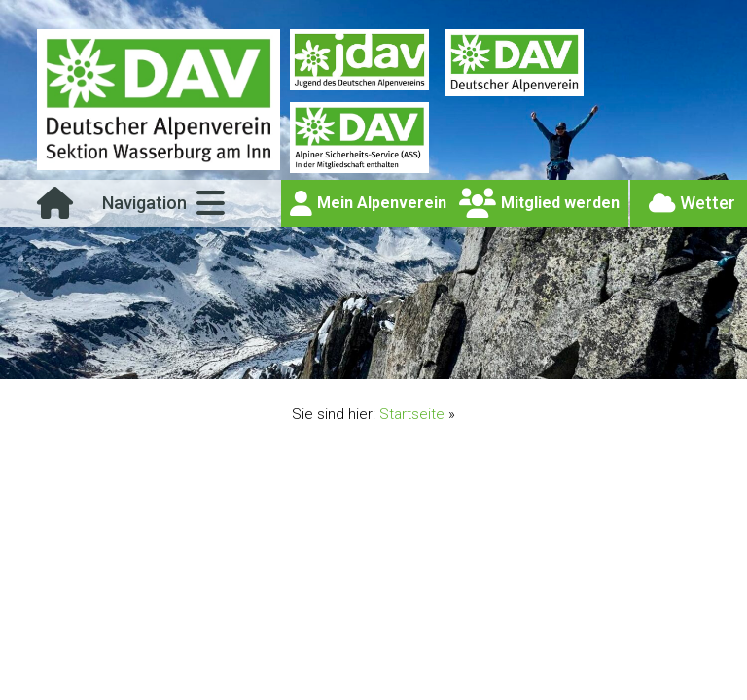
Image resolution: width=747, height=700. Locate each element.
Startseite (412, 414)
